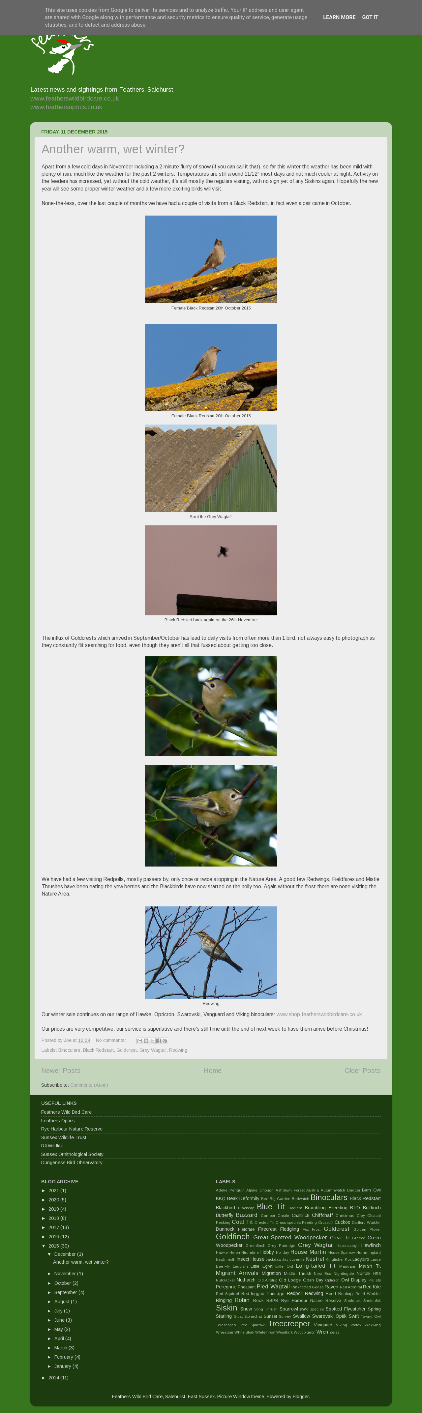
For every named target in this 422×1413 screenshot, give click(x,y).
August (62, 1301)
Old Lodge (290, 1280)
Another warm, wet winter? (113, 149)
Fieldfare (246, 1229)
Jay (285, 1259)
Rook (258, 1300)
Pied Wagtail (273, 1286)
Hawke (222, 1252)
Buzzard (246, 1215)
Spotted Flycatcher (346, 1308)
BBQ (221, 1198)
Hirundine (250, 1252)
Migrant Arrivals (237, 1273)
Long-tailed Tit (316, 1265)
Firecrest (267, 1229)
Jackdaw (273, 1259)
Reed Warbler (368, 1294)
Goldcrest (126, 1050)
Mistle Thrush (297, 1273)
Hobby (267, 1252)
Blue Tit (271, 1206)
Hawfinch (371, 1245)
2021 (54, 1190)
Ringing (224, 1300)
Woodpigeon (305, 1332)
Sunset (270, 1316)
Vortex (355, 1325)
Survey (285, 1316)
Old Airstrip (267, 1280)
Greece (358, 1238)
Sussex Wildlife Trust (63, 1137)
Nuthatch (246, 1279)
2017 (54, 1227)
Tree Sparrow (251, 1325)
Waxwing (373, 1325)
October (63, 1283)
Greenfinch (255, 1246)
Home (213, 1070)
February (64, 1357)
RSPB (272, 1300)
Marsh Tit (370, 1266)
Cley (361, 1216)
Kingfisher (335, 1259)
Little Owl (284, 1266)
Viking (341, 1325)
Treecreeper (289, 1323)
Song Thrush (266, 1309)
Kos (348, 1259)
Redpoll (295, 1293)
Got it (370, 17)
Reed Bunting (339, 1293)
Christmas (345, 1216)
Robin (242, 1300)
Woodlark (284, 1332)
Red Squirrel (227, 1294)
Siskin (226, 1308)
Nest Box (322, 1274)
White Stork (244, 1332)
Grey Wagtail (152, 1050)
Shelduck (352, 1301)
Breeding (338, 1207)
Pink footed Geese (307, 1287)
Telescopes (226, 1325)
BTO (355, 1207)
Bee (264, 1199)
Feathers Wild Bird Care (66, 1112)
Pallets (375, 1280)
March (61, 1347)
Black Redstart (98, 1050)
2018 (54, 1218)
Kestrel (315, 1258)
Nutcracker (225, 1280)
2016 (54, 1236)
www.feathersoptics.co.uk (66, 106)
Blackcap (246, 1208)
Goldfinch (233, 1236)
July (59, 1310)
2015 (54, 1246)
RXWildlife (52, 1145)
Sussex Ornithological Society (72, 1154)
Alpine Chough (260, 1190)
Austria (312, 1190)
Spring (374, 1309)
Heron (234, 1252)
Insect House (250, 1259)
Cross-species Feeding (296, 1222)
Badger (353, 1190)
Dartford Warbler (366, 1222)
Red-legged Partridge (262, 1293)
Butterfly (224, 1215)
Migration (271, 1273)
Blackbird (225, 1207)
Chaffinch (300, 1215)
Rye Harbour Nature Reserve (72, 1129)
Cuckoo (342, 1222)
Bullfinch (372, 1207)
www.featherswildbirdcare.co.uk (74, 98)
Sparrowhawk (294, 1308)
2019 (54, 1209)
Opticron (332, 1280)
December (65, 1254)
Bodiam (295, 1208)
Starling (224, 1316)
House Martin (308, 1252)
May (59, 1329)
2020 (54, 1199)
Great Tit (340, 1237)
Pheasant (247, 1286)
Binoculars (69, 1050)
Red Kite (372, 1286)
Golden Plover (367, 1229)
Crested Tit (264, 1222)
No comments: (111, 1040)
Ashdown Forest (290, 1190)
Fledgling (289, 1229)
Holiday (282, 1252)
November (65, 1273)
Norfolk (363, 1273)
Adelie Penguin (230, 1190)
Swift (354, 1316)
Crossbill (325, 1222)
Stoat (238, 1316)
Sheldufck (372, 1301)
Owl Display (354, 1279)
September (66, 1292)
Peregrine (226, 1286)
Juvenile (297, 1259)
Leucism (240, 1266)
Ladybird (360, 1259)
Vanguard (323, 1324)
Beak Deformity (243, 1198)
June (60, 1320)
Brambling (315, 1207)
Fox (306, 1229)
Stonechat (253, 1316)
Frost (316, 1229)
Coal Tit (242, 1222)
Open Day (313, 1280)
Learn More (339, 17)
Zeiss (334, 1332)
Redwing (178, 1050)
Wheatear (224, 1332)
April (59, 1338)
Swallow (301, 1316)
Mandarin (347, 1266)
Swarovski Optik (329, 1316)
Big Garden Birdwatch (289, 1199)
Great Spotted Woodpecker (290, 1237)
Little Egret (261, 1266)
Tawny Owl (371, 1316)
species (317, 1309)
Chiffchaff (322, 1215)
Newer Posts (61, 1070)
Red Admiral (351, 1287)
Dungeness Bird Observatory (72, 1162)
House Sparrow (341, 1252)
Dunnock (225, 1229)
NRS (377, 1274)
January (63, 1366)
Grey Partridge (281, 1246)
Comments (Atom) (89, 1085)
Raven (331, 1286)
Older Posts (363, 1070)
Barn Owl (371, 1190)
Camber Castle (275, 1216)
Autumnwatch (333, 1190)
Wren (322, 1332)
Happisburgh (348, 1246)
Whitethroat (265, 1332)
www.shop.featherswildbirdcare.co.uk (319, 1014)
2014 (54, 1377)
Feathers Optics (58, 1120)
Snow (246, 1308)
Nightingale (344, 1274)
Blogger (301, 1396)
